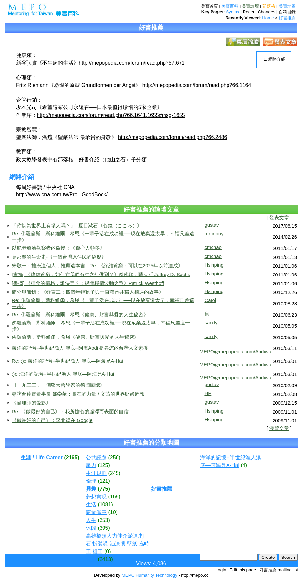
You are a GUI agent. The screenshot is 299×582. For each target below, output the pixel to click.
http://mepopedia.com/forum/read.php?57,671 (132, 63)
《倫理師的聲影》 (31, 402)
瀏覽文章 (279, 428)
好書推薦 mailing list (279, 569)
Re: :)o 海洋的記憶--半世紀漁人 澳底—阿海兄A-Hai (67, 361)
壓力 (91, 465)
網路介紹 (276, 59)
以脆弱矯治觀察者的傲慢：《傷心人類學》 (58, 248)
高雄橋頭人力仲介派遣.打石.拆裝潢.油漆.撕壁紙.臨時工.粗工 (117, 543)
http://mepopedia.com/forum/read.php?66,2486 (172, 137)
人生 (91, 520)
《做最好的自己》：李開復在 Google (52, 420)
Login (220, 569)
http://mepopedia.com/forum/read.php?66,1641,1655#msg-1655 (111, 115)
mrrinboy (213, 233)
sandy (210, 322)
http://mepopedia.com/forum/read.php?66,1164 (196, 85)
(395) (104, 528)
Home (268, 17)
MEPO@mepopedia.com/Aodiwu (235, 351)
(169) (114, 496)
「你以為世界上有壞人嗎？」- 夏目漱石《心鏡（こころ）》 (77, 225)
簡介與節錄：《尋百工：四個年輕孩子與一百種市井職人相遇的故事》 (88, 292)
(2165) (71, 457)
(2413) (105, 559)
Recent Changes (259, 11)
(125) (104, 465)
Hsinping (213, 265)
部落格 (268, 6)
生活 (91, 504)
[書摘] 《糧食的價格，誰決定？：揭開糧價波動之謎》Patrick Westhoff (88, 283)
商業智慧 (96, 512)
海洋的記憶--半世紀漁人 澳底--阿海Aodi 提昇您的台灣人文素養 (80, 348)
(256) (114, 457)
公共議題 (96, 457)
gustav (211, 225)
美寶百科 (229, 6)
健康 (91, 559)
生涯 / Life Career (42, 457)
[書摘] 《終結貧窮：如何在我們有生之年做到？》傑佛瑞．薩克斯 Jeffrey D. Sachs (101, 274)
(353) (104, 520)
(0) (107, 551)
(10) (112, 512)
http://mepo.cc (195, 575)
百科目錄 (287, 11)
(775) (104, 489)
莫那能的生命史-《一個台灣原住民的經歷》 (59, 257)
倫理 (91, 481)
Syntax (232, 11)
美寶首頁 (209, 6)
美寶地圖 (287, 6)
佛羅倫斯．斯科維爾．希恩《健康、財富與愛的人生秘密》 (75, 337)
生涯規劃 (96, 473)
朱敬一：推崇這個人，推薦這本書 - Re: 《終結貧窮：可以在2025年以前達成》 (97, 265)
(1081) (105, 504)
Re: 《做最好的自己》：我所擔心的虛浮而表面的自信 (70, 411)
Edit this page (242, 569)
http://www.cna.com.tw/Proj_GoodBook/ (62, 194)
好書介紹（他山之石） (105, 159)
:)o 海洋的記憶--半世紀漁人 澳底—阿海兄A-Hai (63, 374)
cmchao (213, 247)
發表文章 (279, 217)
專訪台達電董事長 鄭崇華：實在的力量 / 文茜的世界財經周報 (78, 394)
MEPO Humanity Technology (149, 575)
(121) (104, 481)
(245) (114, 473)
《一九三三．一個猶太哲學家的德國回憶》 (58, 385)
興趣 (91, 489)
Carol (210, 300)
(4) (244, 465)
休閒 (91, 528)
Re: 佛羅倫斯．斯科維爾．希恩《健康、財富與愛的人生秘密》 (80, 314)
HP (207, 393)
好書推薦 (287, 17)
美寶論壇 (250, 6)
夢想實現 (96, 496)
